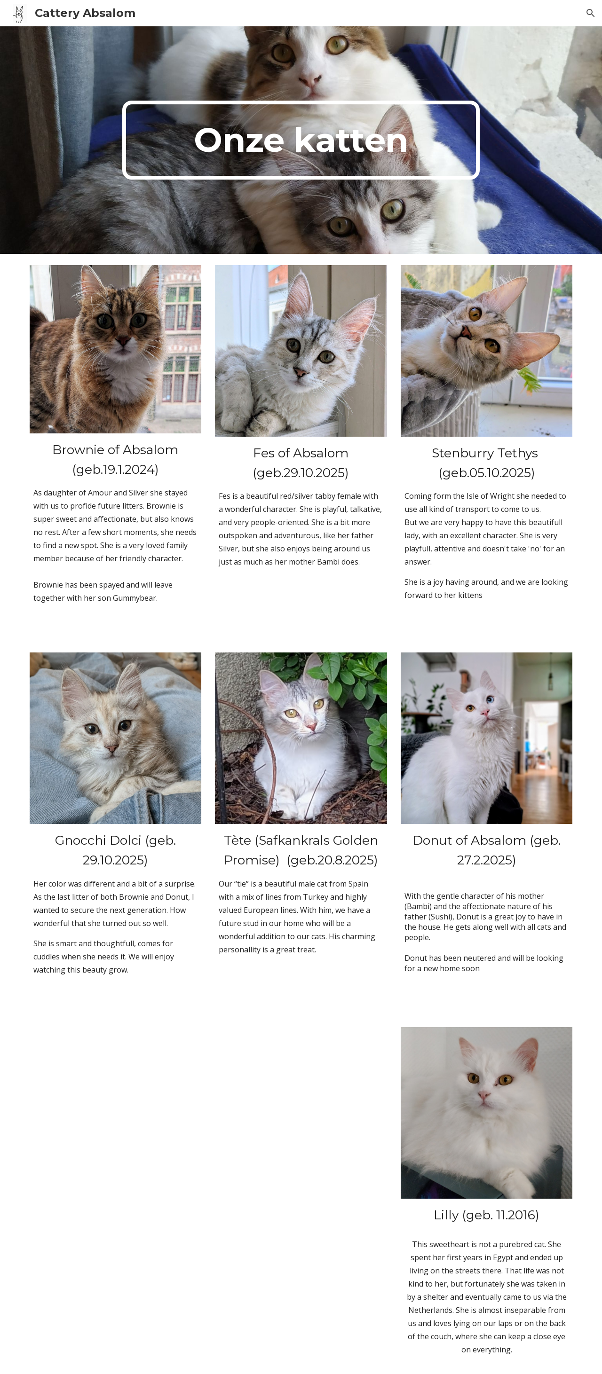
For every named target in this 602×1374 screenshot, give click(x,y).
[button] (590, 13)
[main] (301, 140)
